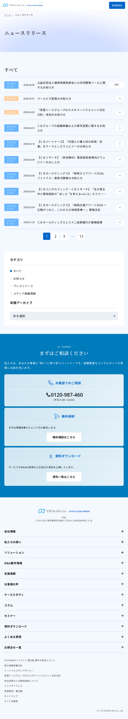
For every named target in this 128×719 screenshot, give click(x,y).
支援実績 (10, 573)
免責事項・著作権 (13, 691)
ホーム (7, 14)
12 (81, 236)
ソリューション (14, 552)
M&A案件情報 (13, 563)
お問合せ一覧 (12, 647)
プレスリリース (23, 286)
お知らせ (19, 278)
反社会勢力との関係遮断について (21, 680)
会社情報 (10, 531)
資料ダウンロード (15, 626)
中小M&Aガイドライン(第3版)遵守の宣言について (29, 660)
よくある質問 (12, 637)
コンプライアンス (13, 685)
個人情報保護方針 (13, 665)
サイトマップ (11, 696)
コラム (8, 605)
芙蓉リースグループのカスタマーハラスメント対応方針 (32, 675)
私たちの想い (12, 542)
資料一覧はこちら (64, 477)
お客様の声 (11, 584)
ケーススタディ (14, 594)
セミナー (10, 616)
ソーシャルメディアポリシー (19, 670)
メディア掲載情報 (24, 293)
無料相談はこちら (64, 437)
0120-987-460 (67, 394)
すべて (17, 271)
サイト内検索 (11, 701)
